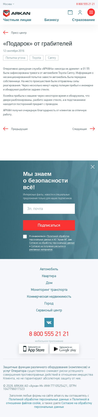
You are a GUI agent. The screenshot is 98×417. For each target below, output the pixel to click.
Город (49, 303)
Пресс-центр (19, 33)
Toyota (36, 58)
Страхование (83, 20)
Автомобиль (49, 269)
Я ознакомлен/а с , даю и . (52, 243)
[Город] (9, 4)
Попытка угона (15, 58)
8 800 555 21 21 (49, 334)
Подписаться (49, 225)
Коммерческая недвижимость (49, 296)
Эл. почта (35, 208)
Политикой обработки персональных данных (39, 399)
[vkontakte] (49, 322)
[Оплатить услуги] (71, 12)
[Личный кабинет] (81, 12)
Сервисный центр (49, 310)
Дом (49, 283)
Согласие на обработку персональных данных (52, 243)
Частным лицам (17, 20)
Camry (52, 58)
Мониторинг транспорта (49, 289)
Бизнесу (51, 20)
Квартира (49, 276)
